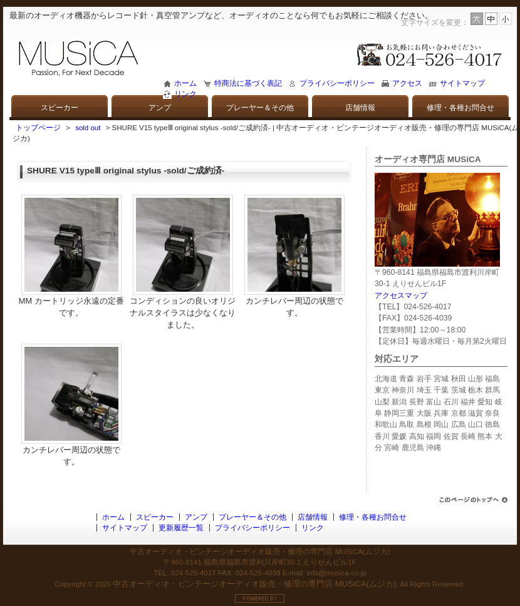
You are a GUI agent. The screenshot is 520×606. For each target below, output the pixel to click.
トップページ (38, 127)
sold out (87, 127)
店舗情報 (360, 107)
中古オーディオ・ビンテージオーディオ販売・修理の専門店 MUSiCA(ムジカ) (254, 583)
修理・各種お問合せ (460, 107)
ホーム (185, 83)
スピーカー (59, 107)
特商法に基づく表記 (248, 83)
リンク (185, 94)
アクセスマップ (401, 295)
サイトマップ (462, 83)
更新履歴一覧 (181, 528)
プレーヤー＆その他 (260, 107)
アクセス (407, 83)
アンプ (159, 107)
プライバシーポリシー (337, 83)
